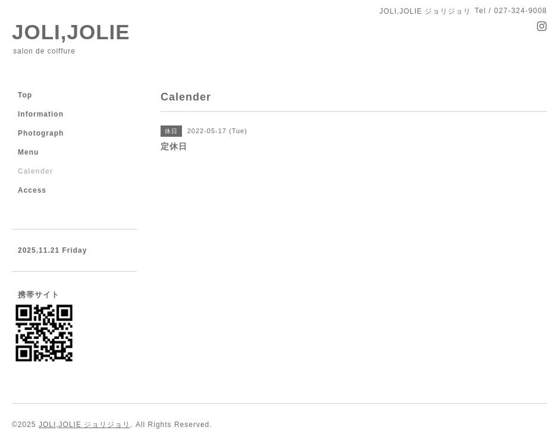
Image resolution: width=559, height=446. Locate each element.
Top (25, 95)
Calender (35, 171)
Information (41, 114)
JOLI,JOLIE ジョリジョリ (84, 424)
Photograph (41, 133)
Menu (28, 152)
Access (32, 190)
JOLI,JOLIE (71, 31)
